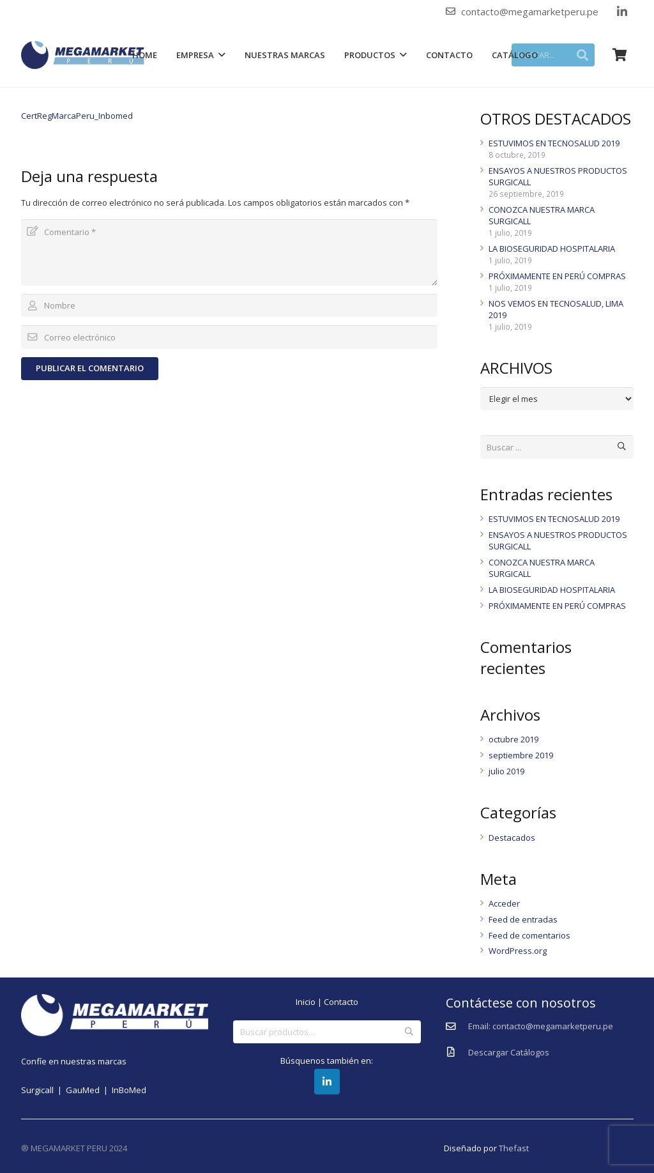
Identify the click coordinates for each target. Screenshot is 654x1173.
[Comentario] (229, 252)
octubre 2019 (513, 739)
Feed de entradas (523, 919)
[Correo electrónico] (229, 336)
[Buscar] (621, 446)
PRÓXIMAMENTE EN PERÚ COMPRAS (557, 276)
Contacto (341, 1002)
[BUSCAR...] (553, 54)
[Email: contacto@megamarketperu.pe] (457, 1027)
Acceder (504, 903)
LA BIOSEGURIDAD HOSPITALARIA (552, 248)
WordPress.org (518, 950)
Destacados (512, 837)
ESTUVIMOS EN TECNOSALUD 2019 (554, 143)
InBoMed (129, 1090)
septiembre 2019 (521, 755)
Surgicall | (43, 1090)
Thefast (514, 1148)
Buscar (408, 1031)
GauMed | (89, 1090)
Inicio (306, 1002)
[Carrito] (620, 55)
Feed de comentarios (529, 935)
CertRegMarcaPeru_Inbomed (77, 115)
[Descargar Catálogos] (457, 1052)
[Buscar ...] (557, 446)
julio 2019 (506, 771)
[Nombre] (229, 305)
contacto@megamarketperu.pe (529, 11)
